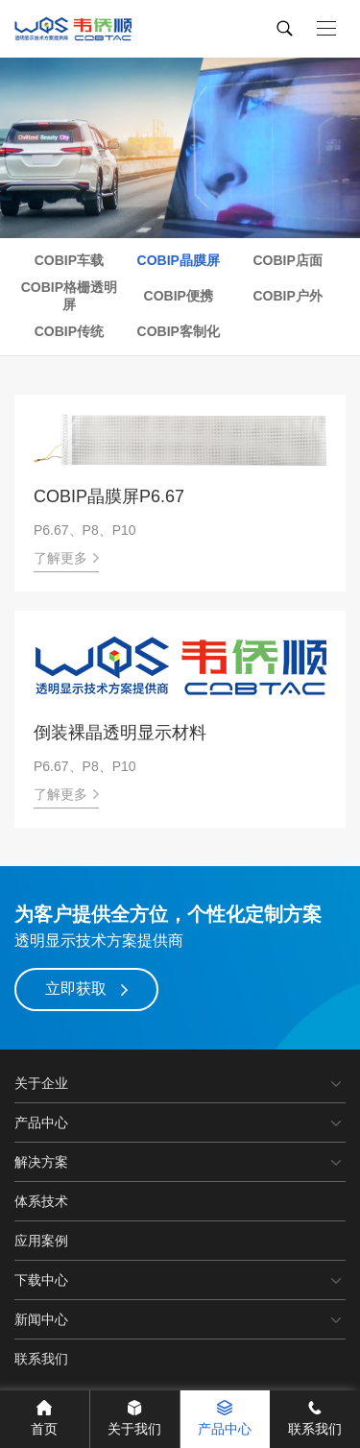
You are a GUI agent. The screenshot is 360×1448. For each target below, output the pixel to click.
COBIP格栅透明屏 (69, 295)
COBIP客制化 (178, 331)
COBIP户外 (287, 295)
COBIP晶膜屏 (178, 260)
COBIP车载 (69, 260)
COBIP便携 (178, 295)
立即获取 (86, 988)
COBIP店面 (287, 260)
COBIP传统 (69, 331)
